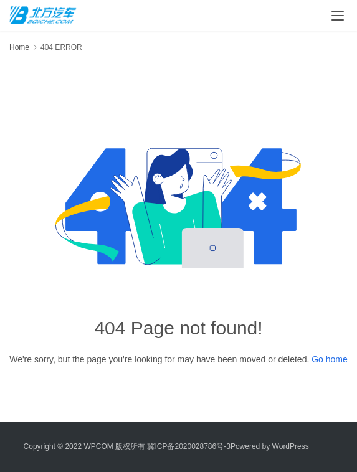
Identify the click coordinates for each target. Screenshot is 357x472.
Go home (330, 359)
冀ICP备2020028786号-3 (188, 446)
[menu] (338, 15)
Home (19, 47)
